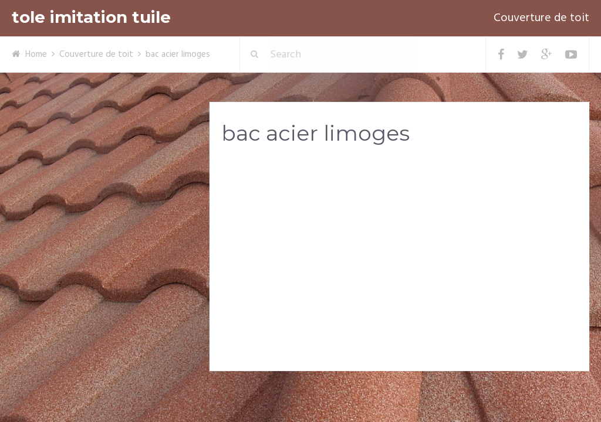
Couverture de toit (541, 18)
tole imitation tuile (91, 17)
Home (36, 54)
